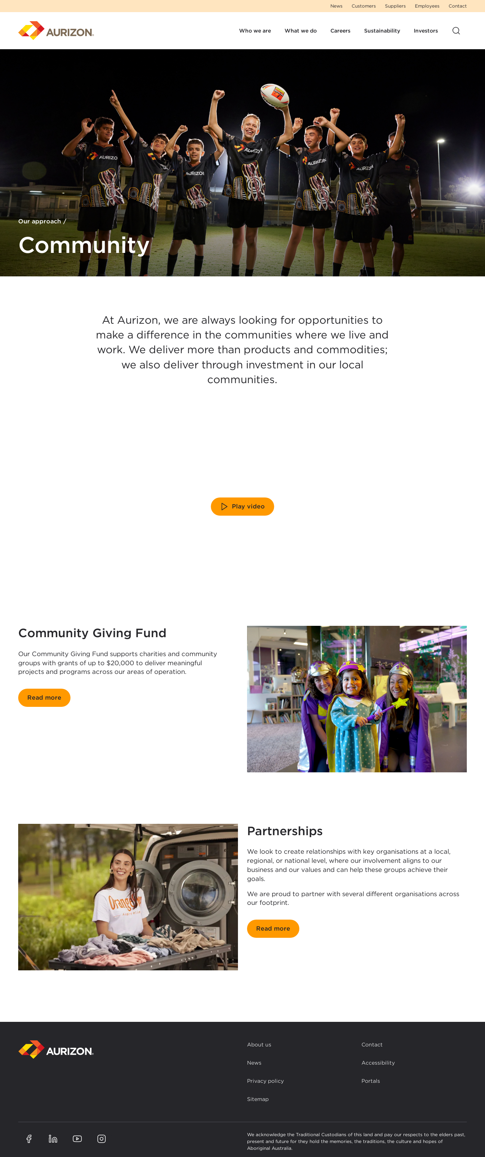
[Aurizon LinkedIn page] (53, 1138)
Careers (340, 31)
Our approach (39, 221)
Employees (427, 6)
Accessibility (378, 1063)
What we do (301, 31)
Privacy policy (265, 1081)
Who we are (255, 31)
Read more (44, 697)
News (336, 6)
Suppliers (395, 6)
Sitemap (258, 1099)
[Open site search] (456, 30)
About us (259, 1045)
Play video (242, 506)
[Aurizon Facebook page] (28, 1138)
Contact (458, 6)
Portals (370, 1081)
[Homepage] (56, 30)
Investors (426, 31)
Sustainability (382, 31)
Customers (364, 6)
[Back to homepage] (56, 1049)
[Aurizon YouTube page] (77, 1138)
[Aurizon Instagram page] (101, 1138)
